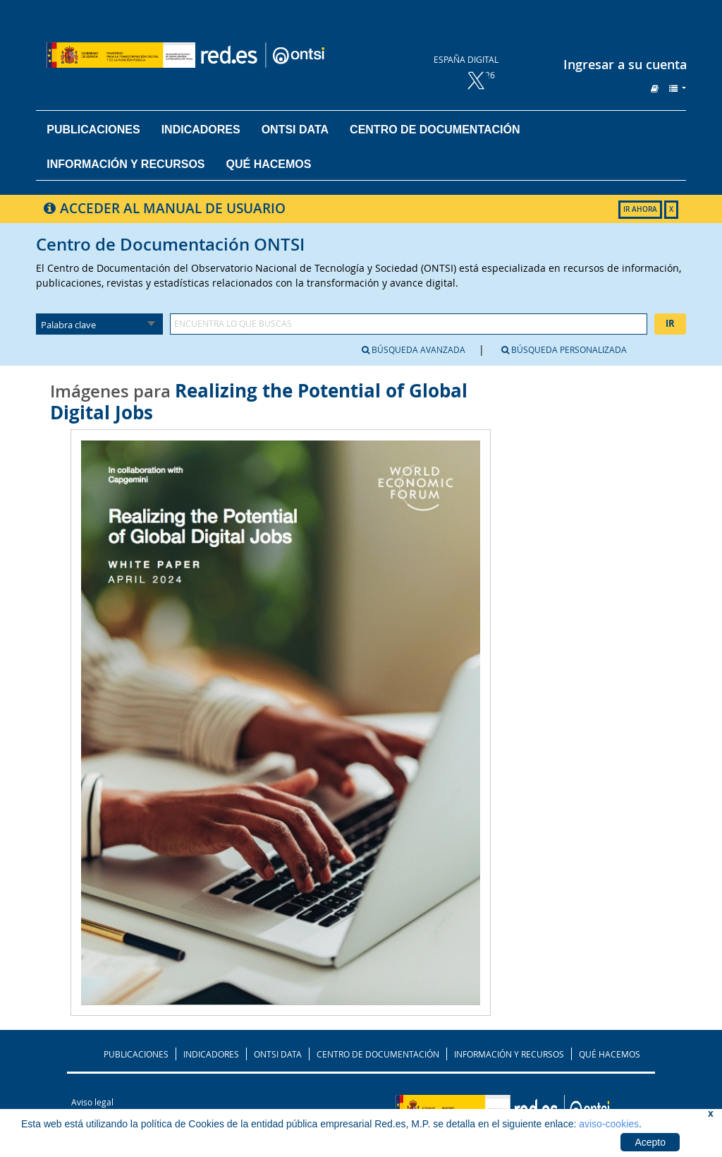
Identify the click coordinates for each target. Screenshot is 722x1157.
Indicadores (200, 130)
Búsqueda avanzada (413, 349)
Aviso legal (92, 1102)
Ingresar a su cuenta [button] (625, 64)
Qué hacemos (269, 164)
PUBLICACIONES (136, 1054)
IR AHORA (640, 209)
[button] (655, 88)
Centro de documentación (435, 130)
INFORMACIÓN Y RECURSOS (509, 1054)
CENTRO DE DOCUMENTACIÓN (378, 1054)
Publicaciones (93, 130)
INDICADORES (211, 1054)
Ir (670, 323)
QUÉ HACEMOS (609, 1054)
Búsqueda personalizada (564, 349)
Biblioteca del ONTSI (222, 55)
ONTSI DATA (295, 130)
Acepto (650, 1142)
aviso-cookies (609, 1123)
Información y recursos (125, 164)
